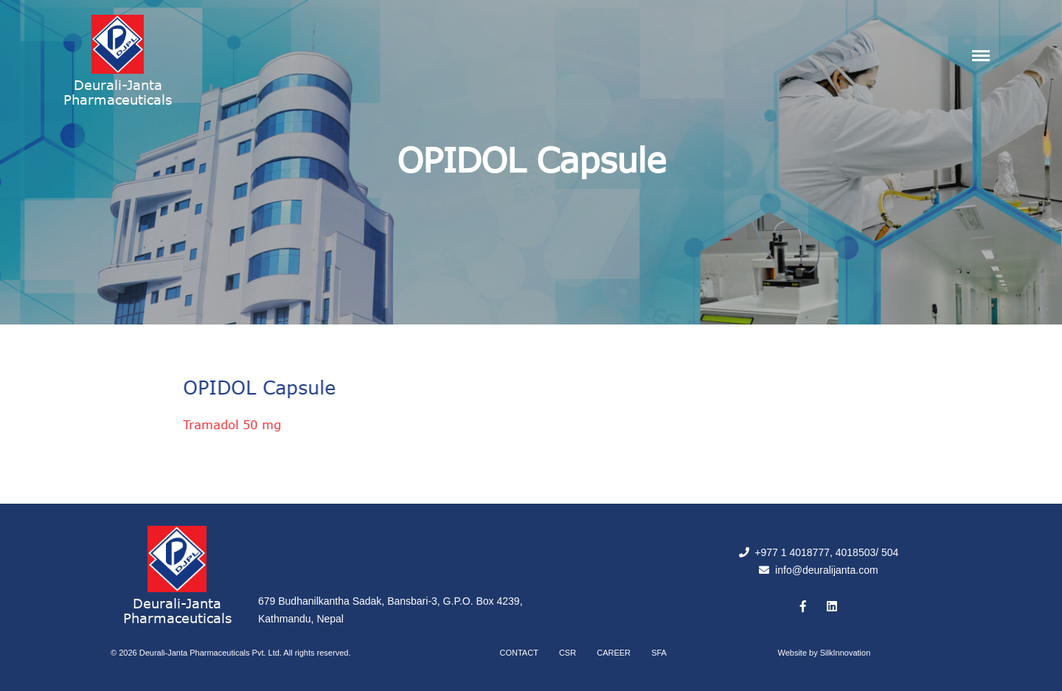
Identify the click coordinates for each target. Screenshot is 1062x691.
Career (614, 652)
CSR (567, 652)
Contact (519, 652)
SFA (659, 652)
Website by (824, 652)
